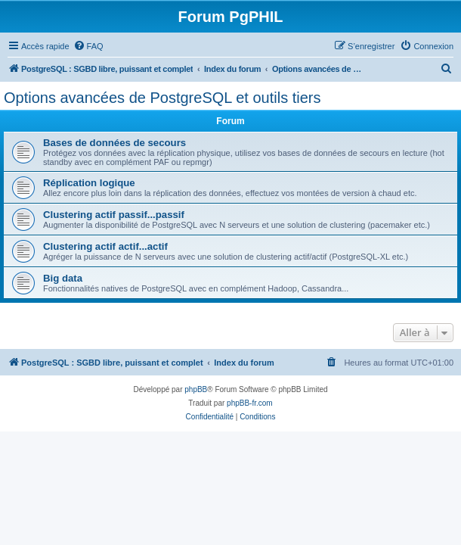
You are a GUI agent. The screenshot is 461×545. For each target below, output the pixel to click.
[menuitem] (88, 46)
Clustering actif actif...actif (105, 246)
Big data (62, 278)
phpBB (195, 389)
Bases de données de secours (114, 142)
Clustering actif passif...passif (113, 214)
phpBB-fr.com (250, 403)
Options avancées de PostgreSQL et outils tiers (162, 97)
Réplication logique (89, 182)
